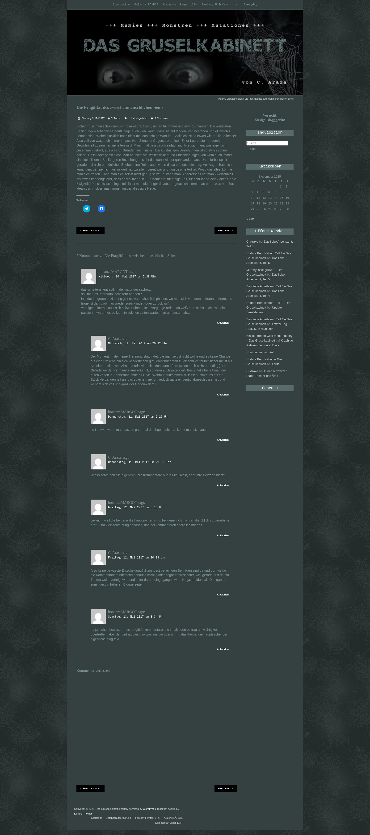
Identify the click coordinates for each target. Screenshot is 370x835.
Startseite (121, 4)
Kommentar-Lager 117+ (180, 4)
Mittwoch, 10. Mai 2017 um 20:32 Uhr (138, 343)
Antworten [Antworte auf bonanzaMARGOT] (223, 323)
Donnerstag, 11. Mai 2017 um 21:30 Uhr (139, 462)
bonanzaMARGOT (113, 272)
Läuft (271, 352)
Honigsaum (254, 352)
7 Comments (161, 118)
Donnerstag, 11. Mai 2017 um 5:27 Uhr (138, 417)
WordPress (149, 808)
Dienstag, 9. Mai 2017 (93, 118)
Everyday (250, 4)
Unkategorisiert (235, 99)
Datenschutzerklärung (118, 817)
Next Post (225, 230)
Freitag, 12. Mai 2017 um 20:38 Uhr (137, 557)
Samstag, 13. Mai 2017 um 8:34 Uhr (136, 617)
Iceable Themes (83, 813)
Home (221, 99)
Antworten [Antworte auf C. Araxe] (223, 394)
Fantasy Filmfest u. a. (220, 4)
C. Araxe (115, 118)
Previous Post (90, 230)
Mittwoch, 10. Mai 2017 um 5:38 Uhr (127, 276)
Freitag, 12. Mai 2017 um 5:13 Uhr (136, 507)
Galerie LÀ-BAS (146, 4)
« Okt (250, 219)
